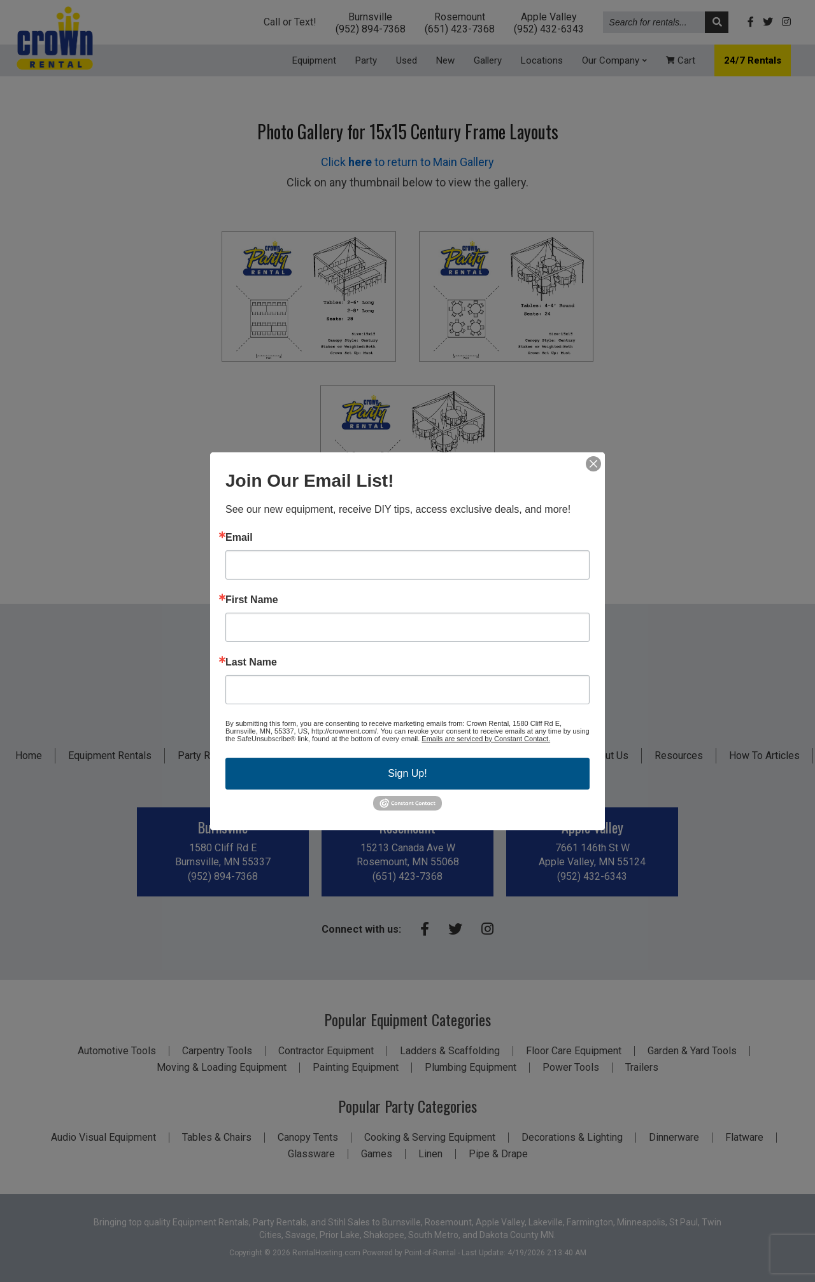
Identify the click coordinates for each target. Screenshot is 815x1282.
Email (239, 537)
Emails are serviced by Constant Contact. (486, 738)
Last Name (251, 662)
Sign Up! (407, 772)
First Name (251, 599)
